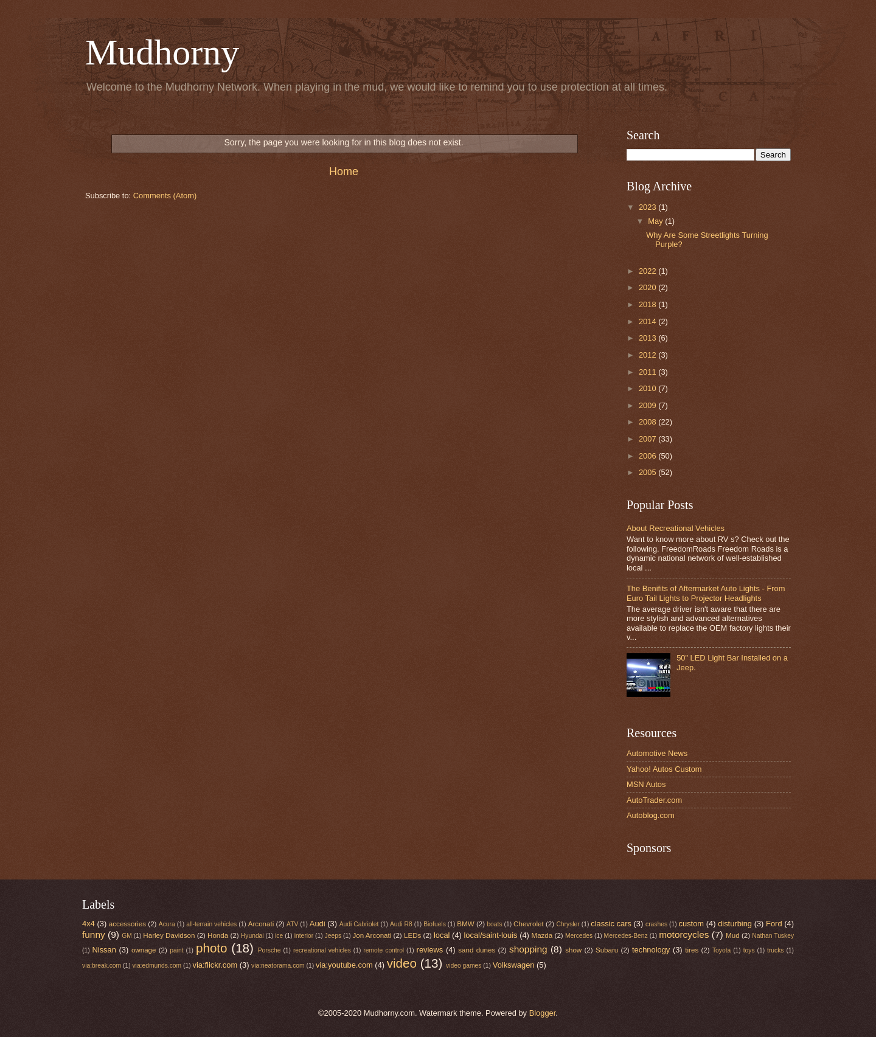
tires (691, 950)
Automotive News (657, 753)
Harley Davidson (169, 935)
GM (127, 935)
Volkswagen (514, 964)
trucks (775, 950)
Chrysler (567, 924)
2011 (648, 371)
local (442, 935)
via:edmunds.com (156, 965)
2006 (648, 455)
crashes (656, 924)
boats (494, 924)
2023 (648, 207)
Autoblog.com (651, 815)
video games (463, 965)
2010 (648, 388)
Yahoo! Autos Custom (664, 769)
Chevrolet (528, 924)
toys (749, 950)
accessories (127, 924)
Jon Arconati (372, 935)
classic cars (611, 923)
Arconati (261, 924)
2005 (648, 472)
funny (93, 934)
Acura (167, 924)
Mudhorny (162, 52)
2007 (648, 438)
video (402, 963)
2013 (648, 337)
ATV (292, 924)
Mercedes (579, 935)
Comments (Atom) (164, 195)
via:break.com (101, 965)
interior (303, 935)
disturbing (735, 923)
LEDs (412, 935)
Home (343, 171)
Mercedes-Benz (626, 935)
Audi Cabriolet (359, 924)
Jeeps (333, 935)
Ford (774, 923)
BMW (465, 924)
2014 (648, 321)
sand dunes (476, 950)
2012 (648, 354)
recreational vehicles (322, 950)
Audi (317, 923)
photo (212, 948)
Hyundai (252, 935)
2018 (648, 304)
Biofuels (434, 924)
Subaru (607, 950)
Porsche (269, 950)
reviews (430, 949)
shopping (528, 949)
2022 (648, 271)
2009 (648, 405)
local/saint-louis (490, 935)
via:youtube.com (344, 964)
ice (279, 935)
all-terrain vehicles (211, 924)
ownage (143, 950)
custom (691, 923)
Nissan (104, 949)
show (573, 950)
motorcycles (684, 934)
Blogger (542, 1013)
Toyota (721, 950)
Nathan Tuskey (773, 935)
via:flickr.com (215, 964)
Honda (217, 935)
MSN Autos (646, 784)
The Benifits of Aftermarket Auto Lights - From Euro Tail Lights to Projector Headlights (706, 593)
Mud (733, 935)
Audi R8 (401, 924)
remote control (383, 950)
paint (176, 950)
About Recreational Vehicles (676, 528)
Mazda (542, 935)
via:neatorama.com (278, 965)
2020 (648, 287)
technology (651, 949)
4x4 (88, 923)
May (656, 221)
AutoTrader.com (654, 800)
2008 (648, 421)
